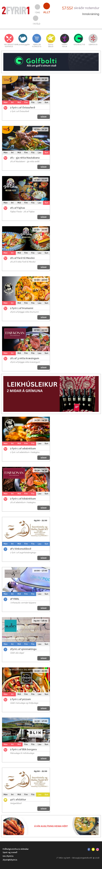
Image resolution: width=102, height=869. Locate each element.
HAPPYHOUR (64, 45)
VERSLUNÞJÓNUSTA (36, 45)
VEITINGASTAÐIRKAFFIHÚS (9, 45)
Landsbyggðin (23, 44)
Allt (46, 12)
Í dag (37, 12)
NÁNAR (43, 116)
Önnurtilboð (50, 45)
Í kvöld (36, 24)
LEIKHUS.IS (93, 44)
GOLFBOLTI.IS (79, 44)
